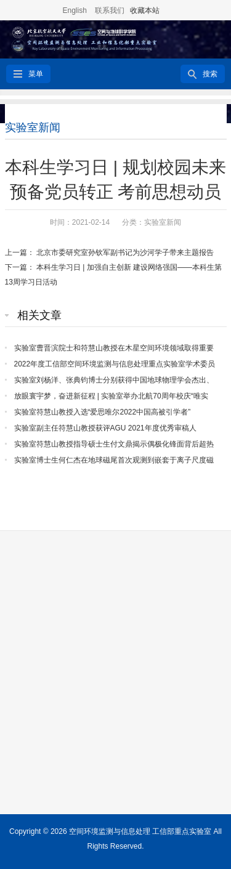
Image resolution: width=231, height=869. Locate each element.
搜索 (210, 74)
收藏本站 (145, 10)
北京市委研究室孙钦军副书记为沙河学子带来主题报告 (125, 252)
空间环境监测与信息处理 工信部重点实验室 (140, 831)
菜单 (35, 74)
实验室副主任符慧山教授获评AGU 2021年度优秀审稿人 (105, 428)
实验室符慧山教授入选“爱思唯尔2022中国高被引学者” (102, 412)
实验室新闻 (32, 127)
